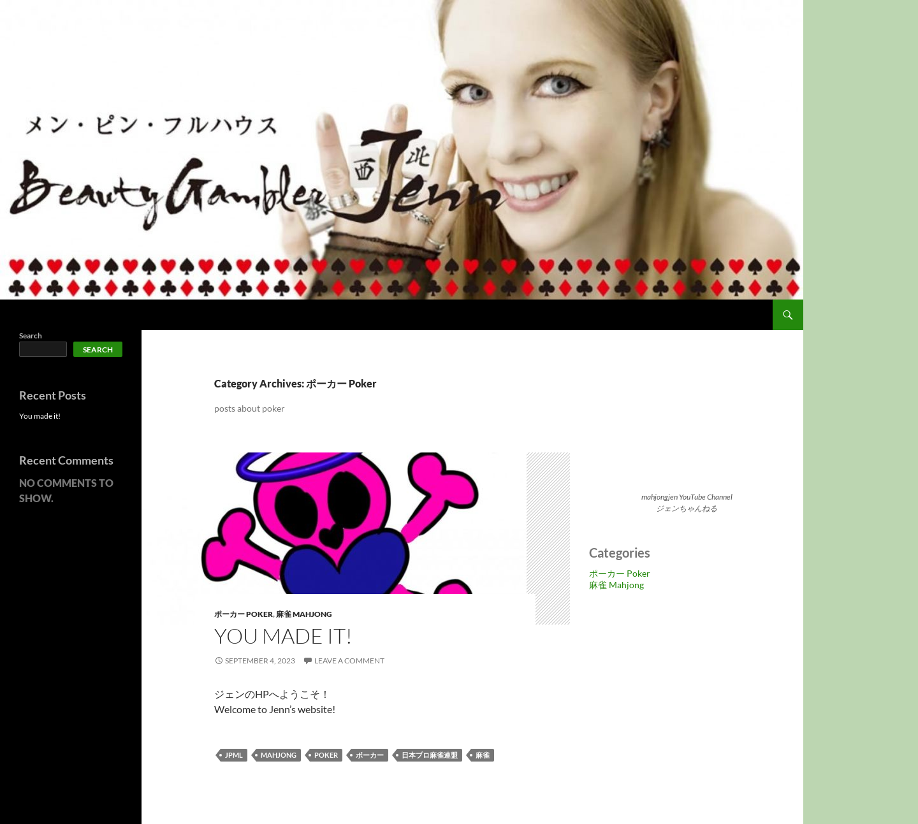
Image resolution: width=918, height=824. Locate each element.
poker (326, 755)
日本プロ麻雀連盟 (430, 755)
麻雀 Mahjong (304, 614)
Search (30, 335)
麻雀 (483, 755)
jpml (234, 755)
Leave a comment (349, 660)
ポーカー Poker (243, 614)
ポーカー (370, 755)
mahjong (278, 755)
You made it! (283, 636)
